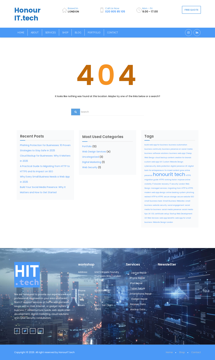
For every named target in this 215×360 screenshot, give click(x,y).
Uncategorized (90, 156)
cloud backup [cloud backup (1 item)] (161, 157)
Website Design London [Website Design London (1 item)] (163, 222)
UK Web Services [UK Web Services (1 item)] (151, 218)
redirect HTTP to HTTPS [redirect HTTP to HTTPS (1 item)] (153, 196)
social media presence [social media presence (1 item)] (171, 209)
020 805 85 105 (115, 11)
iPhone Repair (135, 278)
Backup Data (135, 309)
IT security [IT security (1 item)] (173, 184)
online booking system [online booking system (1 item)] (176, 192)
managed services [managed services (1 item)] (159, 188)
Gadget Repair (137, 299)
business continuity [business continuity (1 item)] (152, 149)
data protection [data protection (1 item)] (163, 166)
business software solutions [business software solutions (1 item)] (156, 153)
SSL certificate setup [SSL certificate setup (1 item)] (160, 213)
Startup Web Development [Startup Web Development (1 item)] (181, 213)
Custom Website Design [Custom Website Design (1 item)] (173, 162)
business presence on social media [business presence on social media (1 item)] (177, 149)
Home (21, 32)
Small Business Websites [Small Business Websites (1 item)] (174, 201)
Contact (112, 32)
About (35, 32)
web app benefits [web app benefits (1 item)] (167, 218)
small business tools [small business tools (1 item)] (153, 201)
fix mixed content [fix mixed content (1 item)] (172, 170)
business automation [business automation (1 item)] (178, 145)
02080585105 (101, 290)
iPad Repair (134, 283)
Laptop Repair (136, 272)
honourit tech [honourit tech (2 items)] (169, 174)
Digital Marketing (91, 162)
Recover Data (136, 304)
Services (50, 32)
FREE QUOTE (191, 9)
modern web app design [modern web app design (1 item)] (155, 192)
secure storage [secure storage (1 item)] (170, 196)
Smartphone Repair (139, 293)
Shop (65, 32)
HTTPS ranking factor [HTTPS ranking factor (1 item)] (168, 179)
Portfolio (94, 32)
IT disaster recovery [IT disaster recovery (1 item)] (160, 184)
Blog (78, 32)
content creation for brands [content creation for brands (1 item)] (179, 157)
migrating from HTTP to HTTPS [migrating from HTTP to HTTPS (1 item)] (180, 188)
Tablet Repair (135, 288)
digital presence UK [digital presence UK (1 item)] (179, 166)
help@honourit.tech (105, 294)
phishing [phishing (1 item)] (190, 192)
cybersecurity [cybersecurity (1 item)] (150, 166)
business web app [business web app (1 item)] (177, 153)
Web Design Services (94, 151)
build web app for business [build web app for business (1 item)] (156, 145)
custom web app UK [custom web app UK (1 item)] (153, 162)
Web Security (89, 167)
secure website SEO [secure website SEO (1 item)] (185, 196)
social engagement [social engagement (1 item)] (176, 205)
